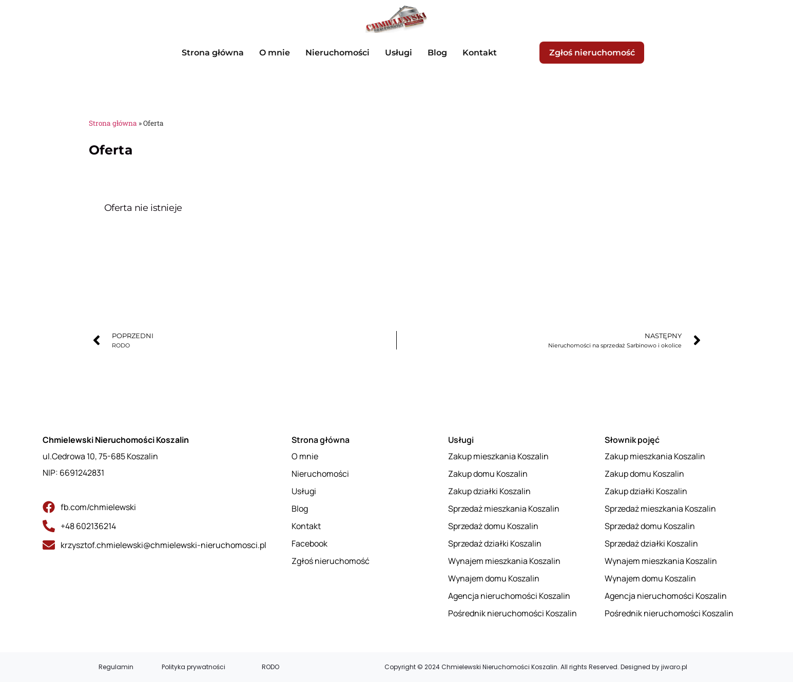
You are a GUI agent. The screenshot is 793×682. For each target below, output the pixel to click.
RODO (270, 666)
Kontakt (478, 52)
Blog (436, 52)
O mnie (273, 52)
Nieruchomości (336, 52)
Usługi (397, 52)
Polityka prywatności (193, 666)
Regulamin (116, 666)
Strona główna (212, 52)
